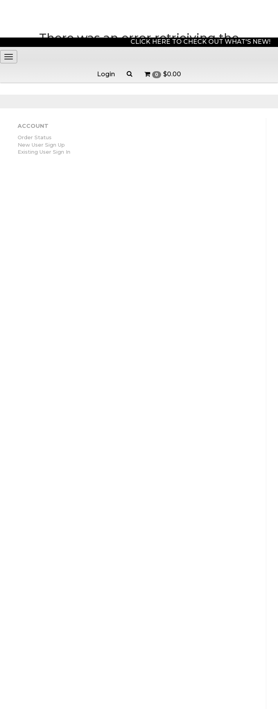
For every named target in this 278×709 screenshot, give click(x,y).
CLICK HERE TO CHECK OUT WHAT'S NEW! (203, 41)
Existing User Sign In (44, 152)
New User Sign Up (41, 145)
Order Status (35, 137)
